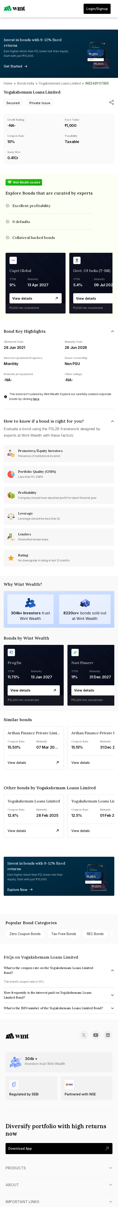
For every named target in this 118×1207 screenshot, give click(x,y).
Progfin (14, 662)
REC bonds (95, 934)
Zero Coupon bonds (25, 934)
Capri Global (20, 270)
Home (8, 83)
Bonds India (25, 83)
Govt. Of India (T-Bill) (91, 270)
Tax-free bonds (63, 934)
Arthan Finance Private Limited (35, 733)
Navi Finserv (82, 662)
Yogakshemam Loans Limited (60, 83)
